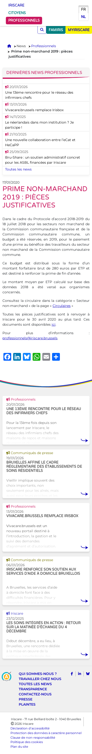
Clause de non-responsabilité (32, 737)
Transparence (33, 689)
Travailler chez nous (40, 679)
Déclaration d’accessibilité (30, 728)
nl (83, 17)
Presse (25, 699)
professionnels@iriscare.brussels (29, 338)
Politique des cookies (26, 742)
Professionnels (24, 20)
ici (53, 324)
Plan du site (19, 746)
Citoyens (17, 13)
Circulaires (62, 306)
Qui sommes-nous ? (38, 674)
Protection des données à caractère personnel (46, 733)
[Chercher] (42, 29)
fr (83, 10)
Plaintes (27, 704)
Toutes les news (18, 169)
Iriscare (16, 5)
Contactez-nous (35, 694)
